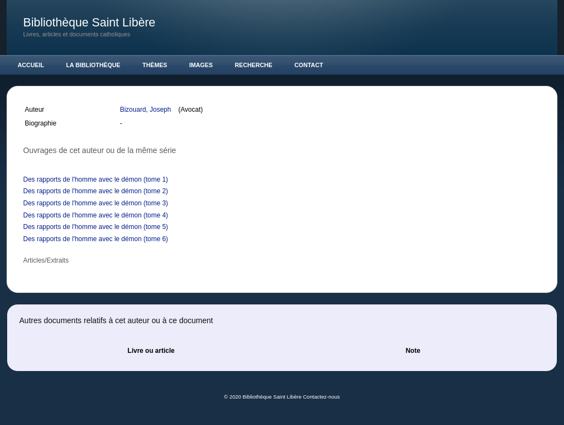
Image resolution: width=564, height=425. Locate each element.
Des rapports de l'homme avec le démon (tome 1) (95, 179)
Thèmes (155, 65)
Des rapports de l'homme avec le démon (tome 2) (95, 191)
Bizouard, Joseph (146, 109)
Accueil (31, 65)
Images (201, 65)
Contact (309, 65)
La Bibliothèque (93, 65)
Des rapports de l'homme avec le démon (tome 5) (95, 227)
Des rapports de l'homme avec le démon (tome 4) (95, 215)
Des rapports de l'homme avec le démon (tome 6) (95, 239)
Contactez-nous (321, 397)
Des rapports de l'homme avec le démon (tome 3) (95, 203)
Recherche (253, 65)
